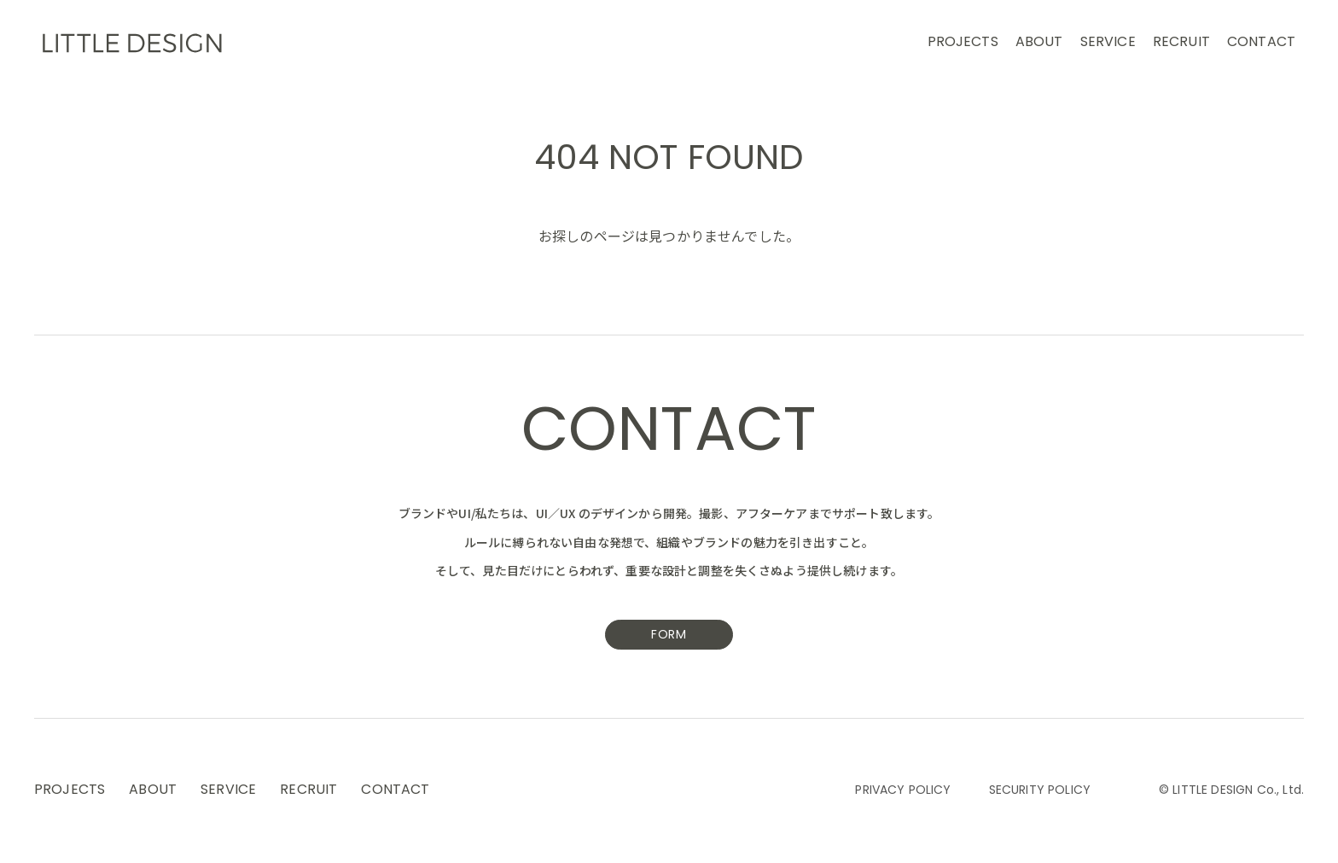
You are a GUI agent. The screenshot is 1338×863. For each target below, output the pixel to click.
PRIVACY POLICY (903, 791)
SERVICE (1108, 43)
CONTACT (1261, 43)
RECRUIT (1181, 43)
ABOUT (1039, 43)
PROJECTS (963, 43)
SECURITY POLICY (1040, 791)
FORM (669, 635)
